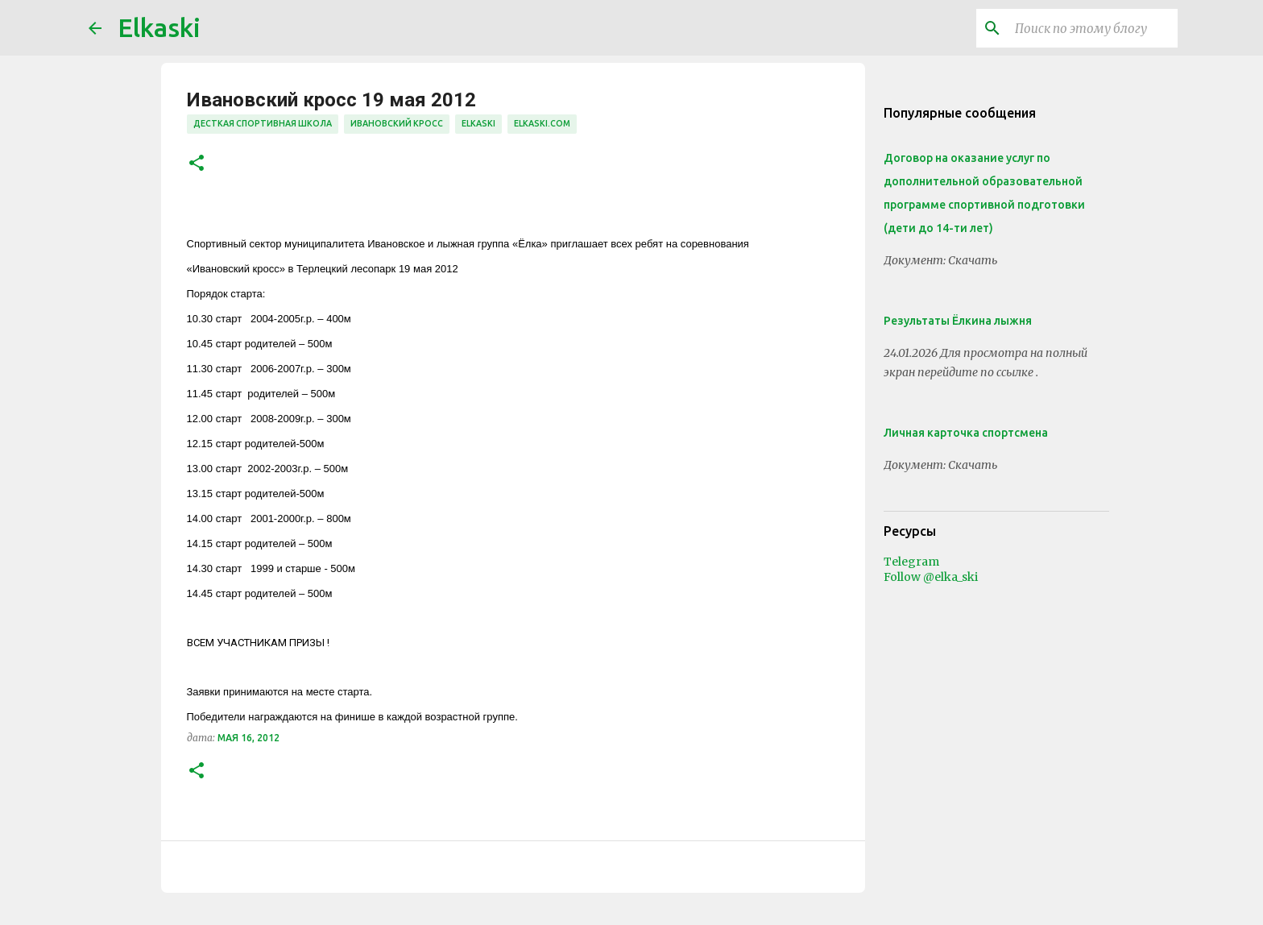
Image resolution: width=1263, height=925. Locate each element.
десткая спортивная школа (262, 123)
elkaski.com (542, 123)
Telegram (911, 561)
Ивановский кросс (396, 123)
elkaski (478, 123)
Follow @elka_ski (931, 577)
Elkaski (159, 27)
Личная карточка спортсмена (966, 432)
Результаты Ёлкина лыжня (958, 320)
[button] (196, 164)
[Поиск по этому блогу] (1093, 28)
